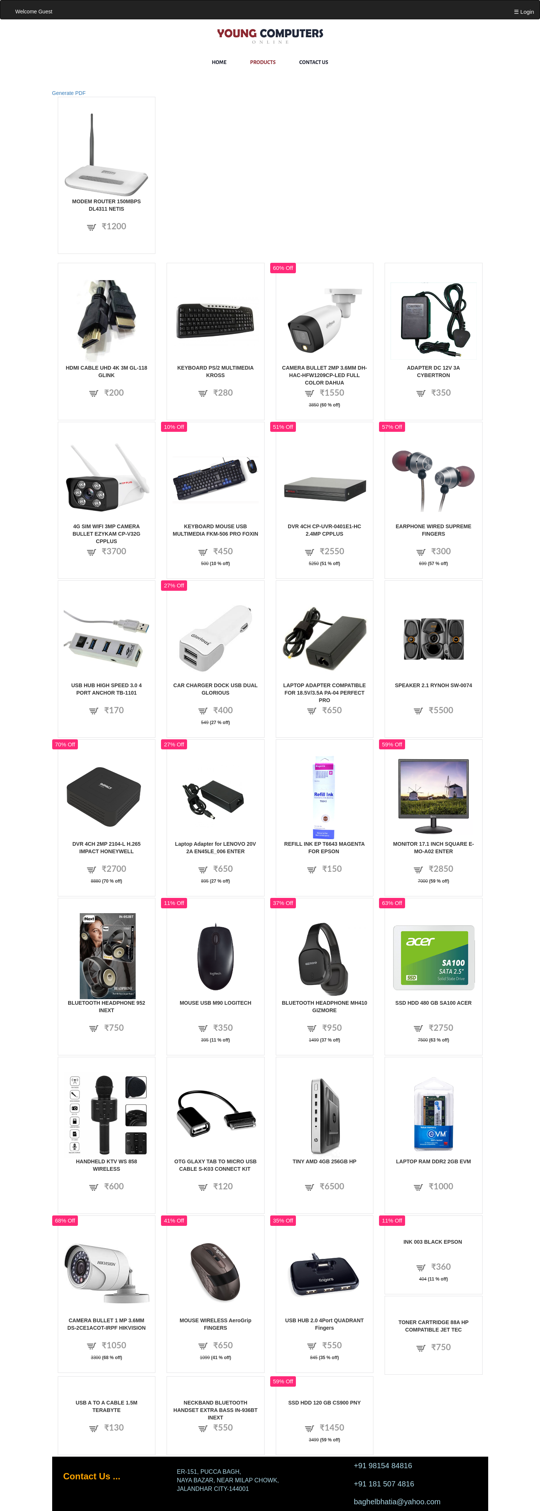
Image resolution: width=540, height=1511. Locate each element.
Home (219, 62)
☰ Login (524, 12)
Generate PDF (69, 93)
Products (263, 62)
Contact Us (313, 62)
